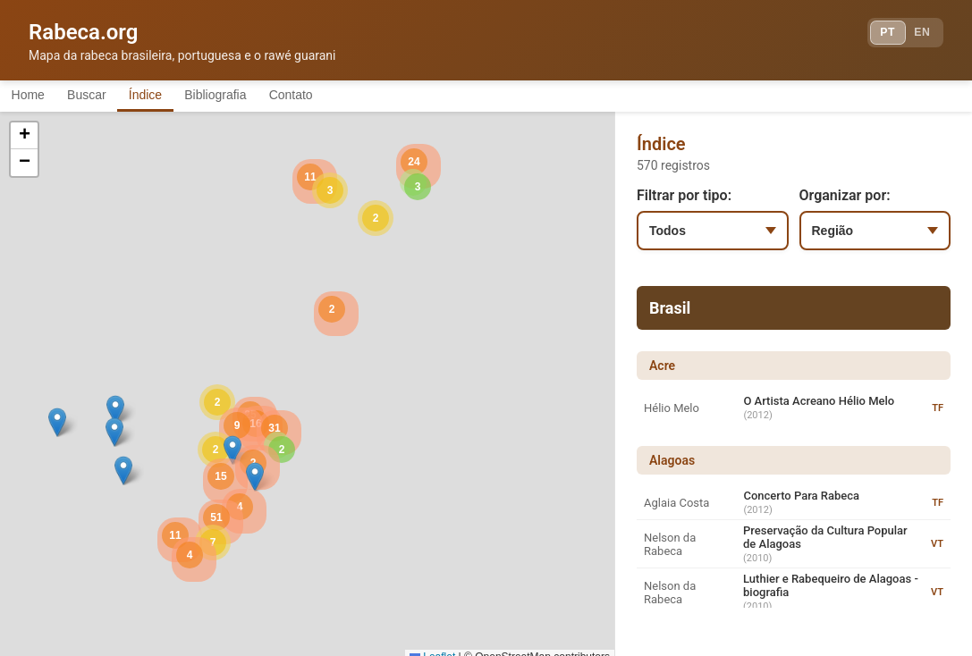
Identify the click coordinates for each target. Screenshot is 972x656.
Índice (178, 96)
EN (917, 36)
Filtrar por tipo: (684, 198)
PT (870, 36)
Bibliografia (261, 96)
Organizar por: (845, 198)
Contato (351, 96)
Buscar (106, 96)
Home (34, 96)
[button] (115, 413)
